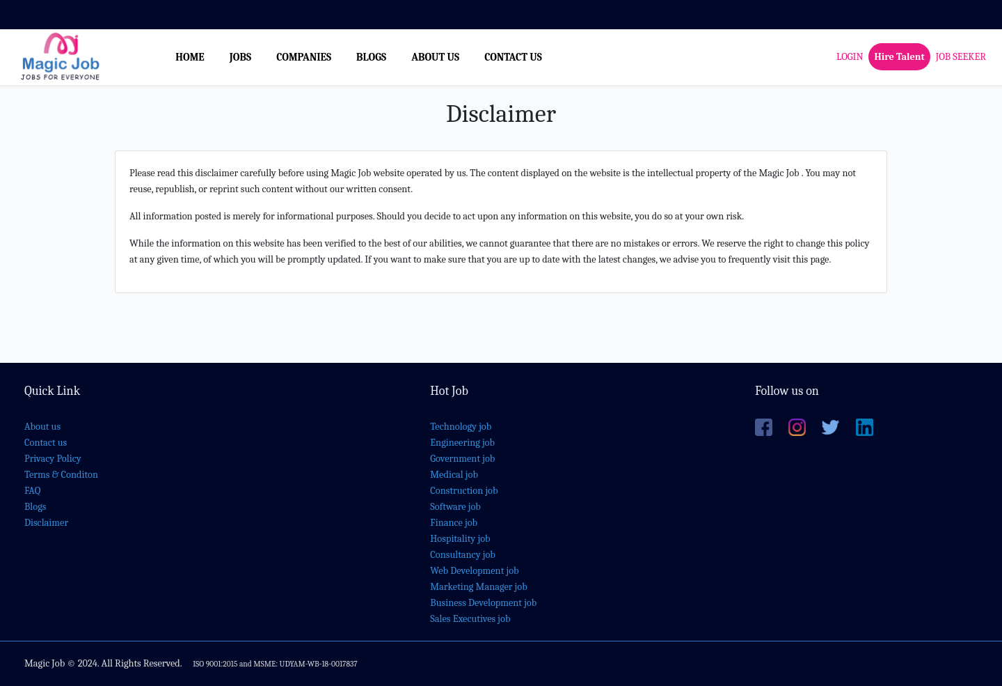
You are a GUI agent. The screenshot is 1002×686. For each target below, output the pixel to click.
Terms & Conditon (61, 475)
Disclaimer (46, 523)
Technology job (460, 426)
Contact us (45, 443)
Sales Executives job (470, 619)
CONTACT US (513, 57)
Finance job (453, 523)
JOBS (240, 57)
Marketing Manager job (478, 587)
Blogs (35, 507)
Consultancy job (462, 555)
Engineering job (462, 443)
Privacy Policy (52, 459)
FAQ (32, 491)
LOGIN (849, 57)
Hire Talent (899, 57)
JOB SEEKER (961, 57)
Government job (462, 459)
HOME (190, 57)
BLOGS (371, 57)
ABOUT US (435, 57)
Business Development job (483, 603)
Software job (455, 507)
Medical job (454, 475)
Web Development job (474, 571)
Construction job (464, 491)
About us (42, 426)
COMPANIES (303, 57)
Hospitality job (460, 539)
